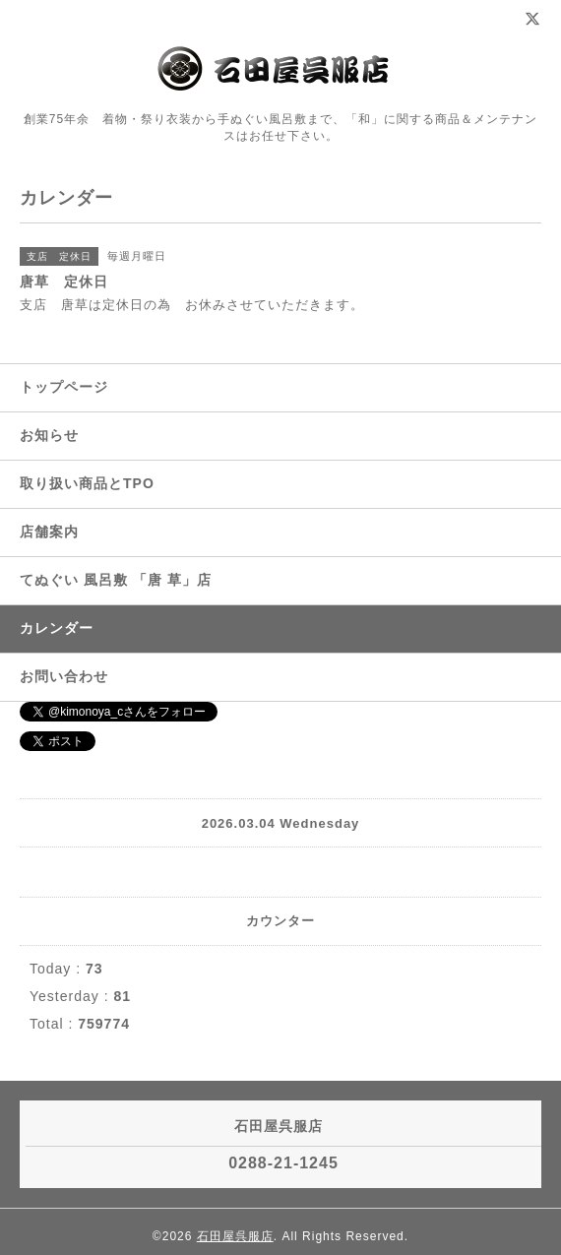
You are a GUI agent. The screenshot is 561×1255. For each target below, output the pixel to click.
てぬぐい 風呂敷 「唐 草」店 (116, 580)
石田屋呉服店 (235, 1236)
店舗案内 (49, 531)
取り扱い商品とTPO (87, 483)
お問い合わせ (64, 676)
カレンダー (57, 628)
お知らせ (49, 435)
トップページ (64, 387)
